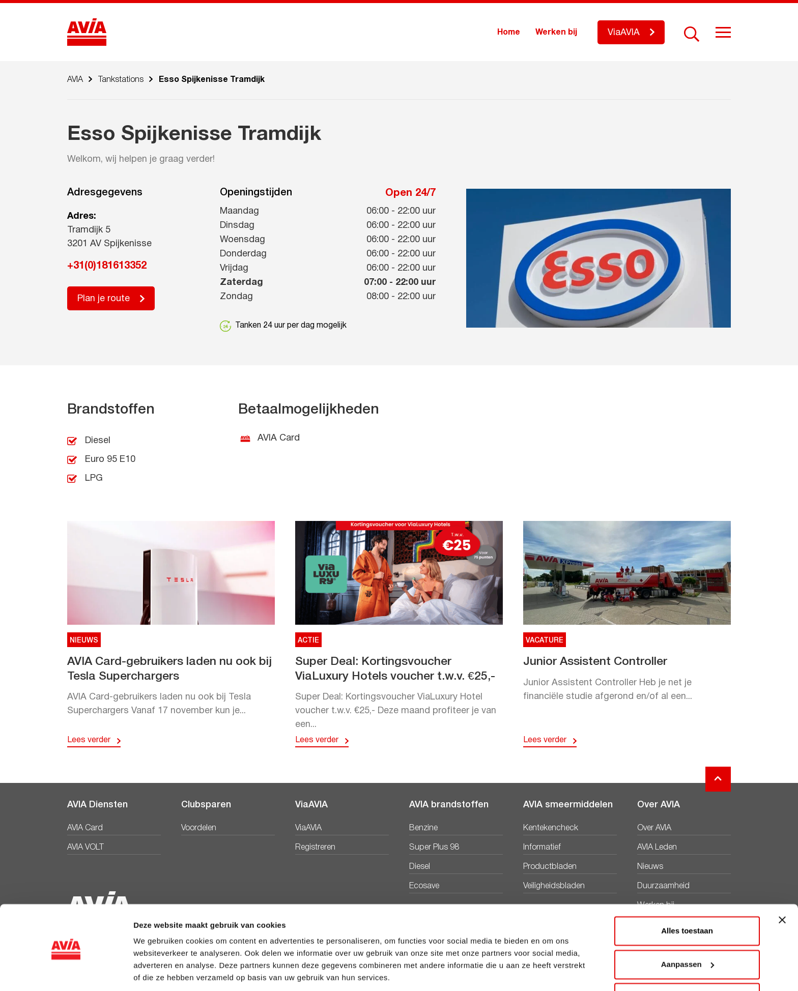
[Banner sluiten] (782, 885)
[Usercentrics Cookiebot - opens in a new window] (65, 971)
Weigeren (687, 962)
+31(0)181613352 (107, 266)
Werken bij (556, 32)
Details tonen (157, 971)
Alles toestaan (687, 896)
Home (508, 32)
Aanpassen (687, 929)
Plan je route (103, 299)
